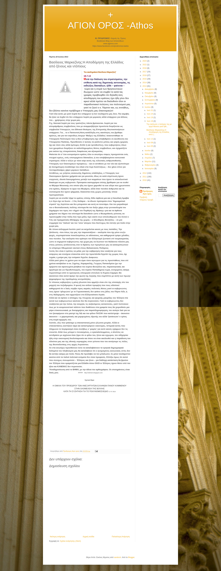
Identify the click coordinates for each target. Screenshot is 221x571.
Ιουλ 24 (150, 114)
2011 (145, 177)
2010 (145, 180)
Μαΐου (147, 154)
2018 (145, 68)
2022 (145, 65)
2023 (145, 61)
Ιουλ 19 (150, 117)
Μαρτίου (148, 161)
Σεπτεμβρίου (150, 100)
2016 (145, 75)
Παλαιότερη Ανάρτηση (121, 537)
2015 (145, 79)
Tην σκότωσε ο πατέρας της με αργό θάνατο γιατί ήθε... (159, 125)
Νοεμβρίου (149, 93)
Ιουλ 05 (150, 146)
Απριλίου (149, 158)
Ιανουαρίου (149, 168)
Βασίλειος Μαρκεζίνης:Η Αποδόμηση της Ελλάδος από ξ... (157, 132)
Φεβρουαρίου (150, 165)
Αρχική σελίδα (88, 537)
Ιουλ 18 (150, 121)
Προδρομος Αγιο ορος (148, 192)
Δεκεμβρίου (150, 89)
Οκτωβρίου (149, 96)
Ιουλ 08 (150, 143)
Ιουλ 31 (150, 110)
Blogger (131, 557)
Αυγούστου (149, 104)
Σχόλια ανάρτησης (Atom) (70, 541)
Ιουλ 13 (150, 139)
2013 (145, 86)
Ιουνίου (148, 151)
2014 (145, 83)
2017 (145, 72)
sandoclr (117, 557)
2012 (145, 173)
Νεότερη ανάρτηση (57, 537)
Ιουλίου (148, 107)
